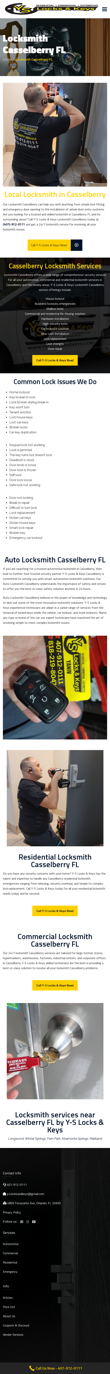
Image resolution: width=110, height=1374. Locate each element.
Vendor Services (13, 1334)
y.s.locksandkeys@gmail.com (25, 1193)
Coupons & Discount (16, 1325)
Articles (8, 1297)
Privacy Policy (12, 1212)
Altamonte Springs (75, 1138)
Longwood (16, 1138)
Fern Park (53, 1138)
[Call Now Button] (55, 1368)
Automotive (11, 1244)
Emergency (10, 1271)
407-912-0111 (17, 1184)
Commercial (10, 1253)
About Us (9, 1316)
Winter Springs (35, 1138)
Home (7, 59)
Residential (10, 1262)
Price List (9, 1307)
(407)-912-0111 (14, 224)
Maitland (96, 1138)
